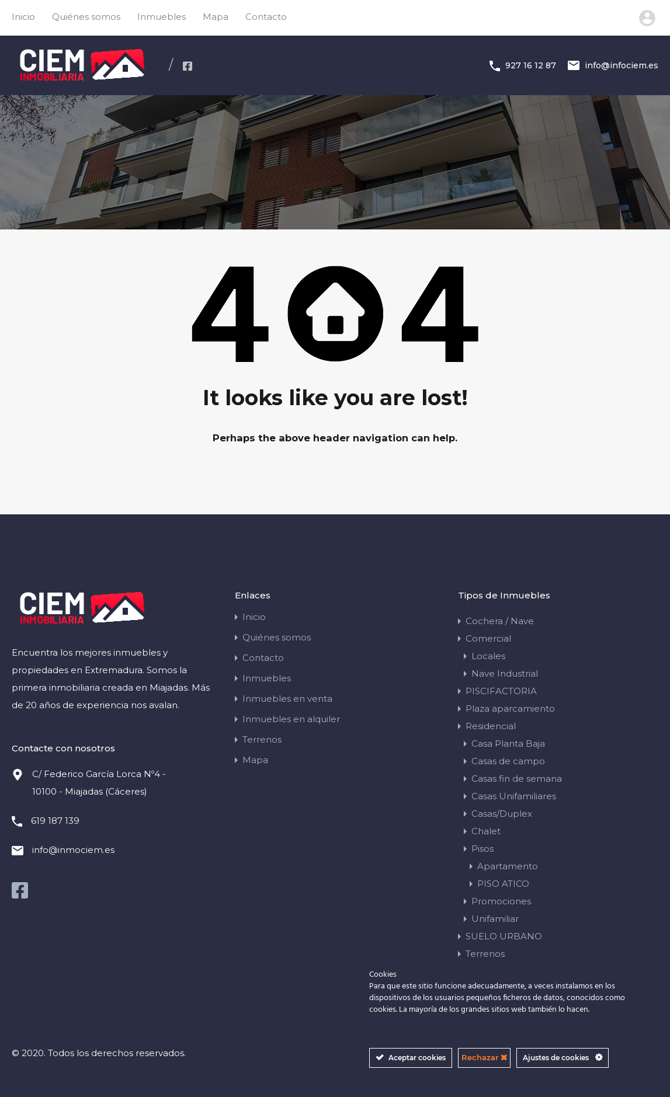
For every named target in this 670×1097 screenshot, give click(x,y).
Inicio (23, 16)
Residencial (491, 726)
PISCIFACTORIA (501, 690)
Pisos (482, 848)
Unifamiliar (495, 918)
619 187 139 (55, 820)
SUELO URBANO (504, 936)
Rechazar (484, 1057)
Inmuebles (161, 16)
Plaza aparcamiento (510, 708)
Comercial (488, 638)
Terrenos (262, 739)
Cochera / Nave (500, 620)
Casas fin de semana (516, 778)
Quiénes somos (86, 16)
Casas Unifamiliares (513, 796)
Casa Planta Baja (508, 743)
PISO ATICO (503, 883)
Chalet (486, 831)
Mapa (215, 16)
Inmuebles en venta (287, 698)
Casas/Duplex (501, 813)
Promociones (501, 901)
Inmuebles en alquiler (291, 719)
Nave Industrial (504, 673)
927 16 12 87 (530, 65)
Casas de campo (508, 761)
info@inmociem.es (73, 849)
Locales (488, 655)
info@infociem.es (621, 65)
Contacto (266, 16)
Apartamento (507, 866)
